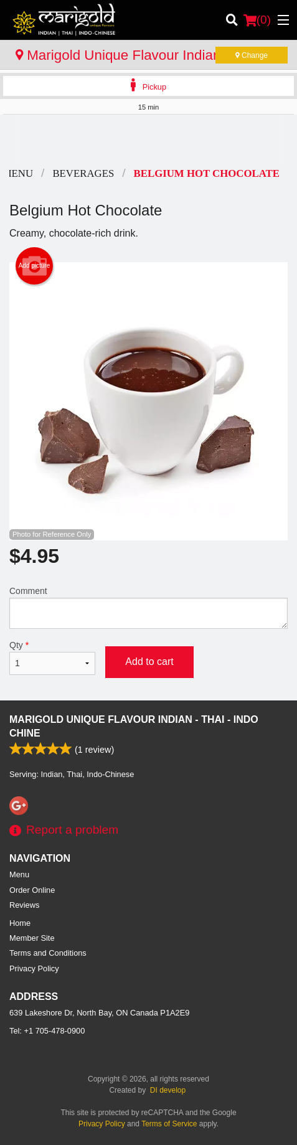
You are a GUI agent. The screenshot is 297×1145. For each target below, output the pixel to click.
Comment (148, 607)
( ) (257, 20)
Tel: (47, 1030)
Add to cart (149, 661)
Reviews (24, 905)
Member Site (32, 938)
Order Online (32, 890)
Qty (52, 657)
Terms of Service (169, 1123)
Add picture (34, 266)
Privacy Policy (34, 968)
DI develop (168, 1090)
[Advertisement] (148, 139)
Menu (19, 874)
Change (251, 55)
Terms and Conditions (48, 953)
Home (20, 923)
